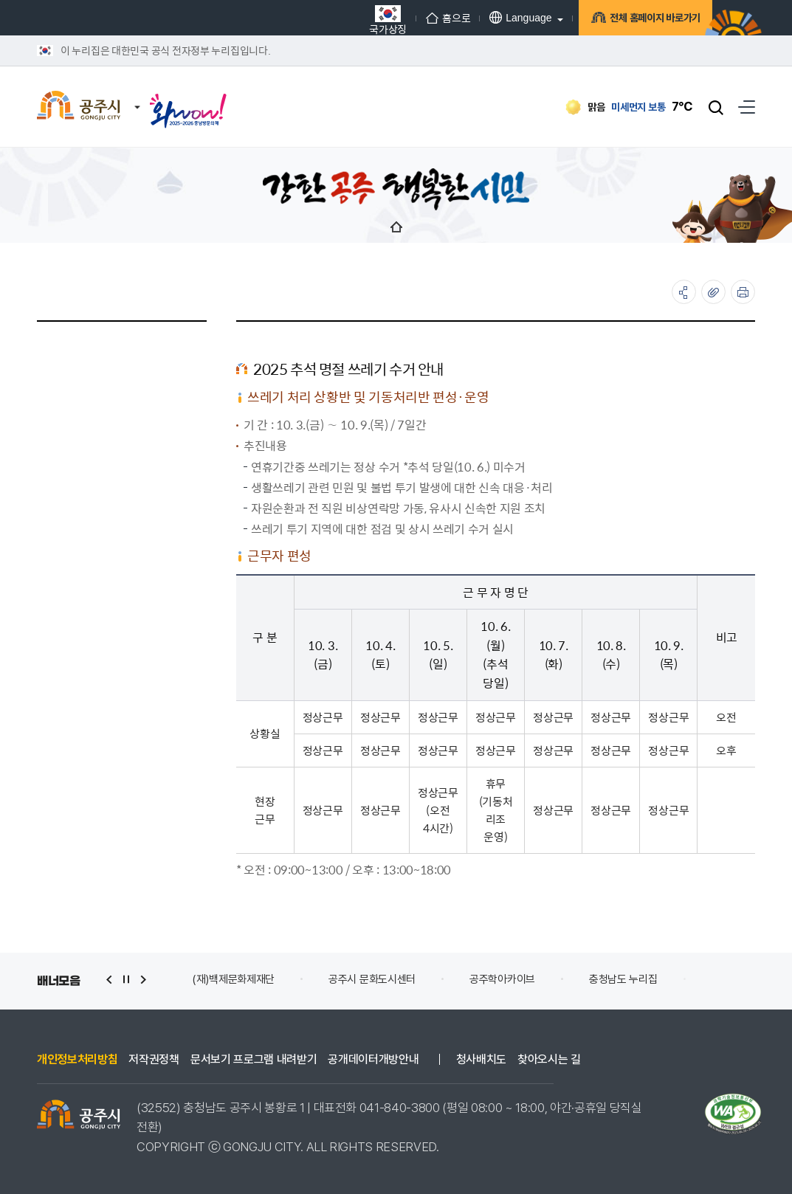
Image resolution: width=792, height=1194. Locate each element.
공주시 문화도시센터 (372, 979)
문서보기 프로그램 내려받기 (253, 1060)
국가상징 (370, 19)
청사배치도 (481, 1060)
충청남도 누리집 (623, 979)
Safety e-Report (752, 979)
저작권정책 (153, 1060)
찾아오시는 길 (549, 1060)
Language (503, 17)
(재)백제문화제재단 (233, 979)
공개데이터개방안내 (373, 1060)
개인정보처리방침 (77, 1060)
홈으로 (430, 18)
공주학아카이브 (502, 979)
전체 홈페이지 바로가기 (641, 19)
